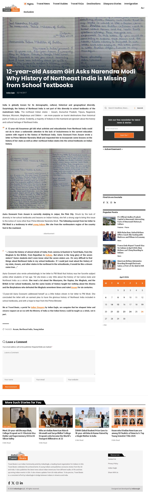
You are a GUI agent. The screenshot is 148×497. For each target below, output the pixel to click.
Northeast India (25, 329)
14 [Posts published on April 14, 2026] (112, 305)
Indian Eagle (11, 93)
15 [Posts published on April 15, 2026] (118, 305)
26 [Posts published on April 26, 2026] (142, 312)
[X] (107, 202)
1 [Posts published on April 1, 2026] (118, 290)
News (9, 65)
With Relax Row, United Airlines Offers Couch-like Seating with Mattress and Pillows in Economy (131, 234)
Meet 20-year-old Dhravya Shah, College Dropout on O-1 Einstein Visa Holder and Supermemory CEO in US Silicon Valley (19, 438)
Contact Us (112, 463)
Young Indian (38, 329)
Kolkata (48, 255)
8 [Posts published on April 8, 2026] (118, 298)
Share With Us (113, 477)
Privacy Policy (113, 468)
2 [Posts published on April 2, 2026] (124, 290)
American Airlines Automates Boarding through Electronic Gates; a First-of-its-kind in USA (130, 263)
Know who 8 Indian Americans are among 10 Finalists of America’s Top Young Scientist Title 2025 (128, 437)
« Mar (105, 326)
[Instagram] (111, 202)
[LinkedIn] (115, 202)
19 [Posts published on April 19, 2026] (142, 305)
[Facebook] (104, 202)
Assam (74, 287)
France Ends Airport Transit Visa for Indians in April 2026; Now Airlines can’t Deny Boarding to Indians (130, 248)
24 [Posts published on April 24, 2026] (130, 312)
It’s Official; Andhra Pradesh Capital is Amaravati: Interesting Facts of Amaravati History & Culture (130, 219)
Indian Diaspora (37, 307)
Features (120, 227)
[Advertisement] (51, 241)
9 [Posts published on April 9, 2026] (124, 298)
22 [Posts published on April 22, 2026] (118, 312)
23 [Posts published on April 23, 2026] (124, 312)
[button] (142, 8)
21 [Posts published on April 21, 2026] (112, 312)
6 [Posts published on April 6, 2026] (106, 298)
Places (127, 227)
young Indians (39, 224)
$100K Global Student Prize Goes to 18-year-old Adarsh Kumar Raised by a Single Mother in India (91, 437)
